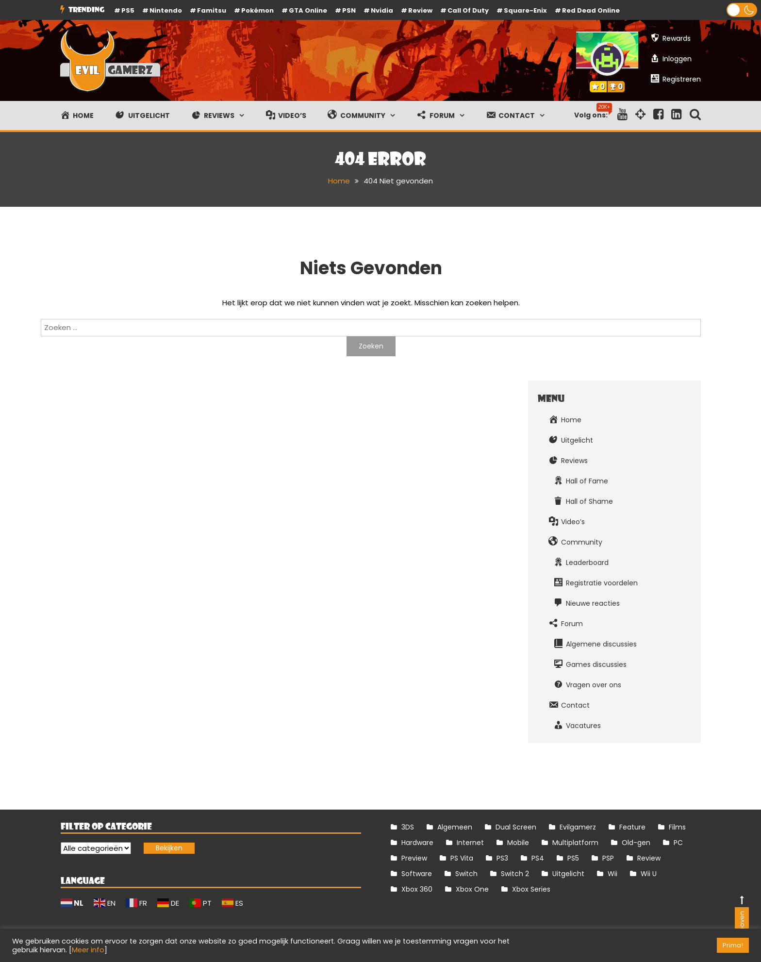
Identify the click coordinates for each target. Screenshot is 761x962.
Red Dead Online (591, 10)
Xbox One (472, 889)
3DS (407, 827)
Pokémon (257, 10)
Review (649, 858)
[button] (742, 10)
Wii (612, 874)
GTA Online (308, 10)
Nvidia (382, 10)
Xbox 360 (416, 889)
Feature (632, 827)
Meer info (88, 950)
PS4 (537, 858)
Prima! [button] (733, 945)
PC (678, 842)
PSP (608, 858)
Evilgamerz (578, 827)
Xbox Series (531, 889)
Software (416, 874)
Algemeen (454, 827)
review (420, 10)
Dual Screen (516, 827)
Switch (466, 874)
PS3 (502, 858)
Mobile (518, 842)
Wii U (649, 874)
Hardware (417, 842)
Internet (470, 842)
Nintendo (165, 10)
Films (677, 827)
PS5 (127, 10)
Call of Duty (468, 10)
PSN (349, 10)
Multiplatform (575, 842)
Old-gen (636, 842)
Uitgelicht (568, 874)
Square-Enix (525, 10)
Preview (414, 858)
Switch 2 (515, 874)
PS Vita (461, 858)
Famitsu (211, 10)
